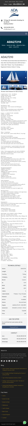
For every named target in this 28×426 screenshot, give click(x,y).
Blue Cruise (5, 411)
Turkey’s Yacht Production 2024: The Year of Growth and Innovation (13, 381)
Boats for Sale (21, 45)
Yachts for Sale (11, 45)
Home (6, 1)
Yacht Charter (12, 1)
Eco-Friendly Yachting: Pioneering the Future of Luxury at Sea (13, 373)
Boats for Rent (5, 402)
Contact (21, 1)
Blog (17, 1)
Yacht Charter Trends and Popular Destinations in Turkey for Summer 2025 (14, 369)
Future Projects (6, 414)
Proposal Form (14, 327)
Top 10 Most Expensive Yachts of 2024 (11, 377)
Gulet (10, 47)
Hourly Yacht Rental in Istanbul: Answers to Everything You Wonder (12, 386)
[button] (26, 71)
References (5, 405)
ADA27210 (16, 47)
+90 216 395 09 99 (21, 336)
